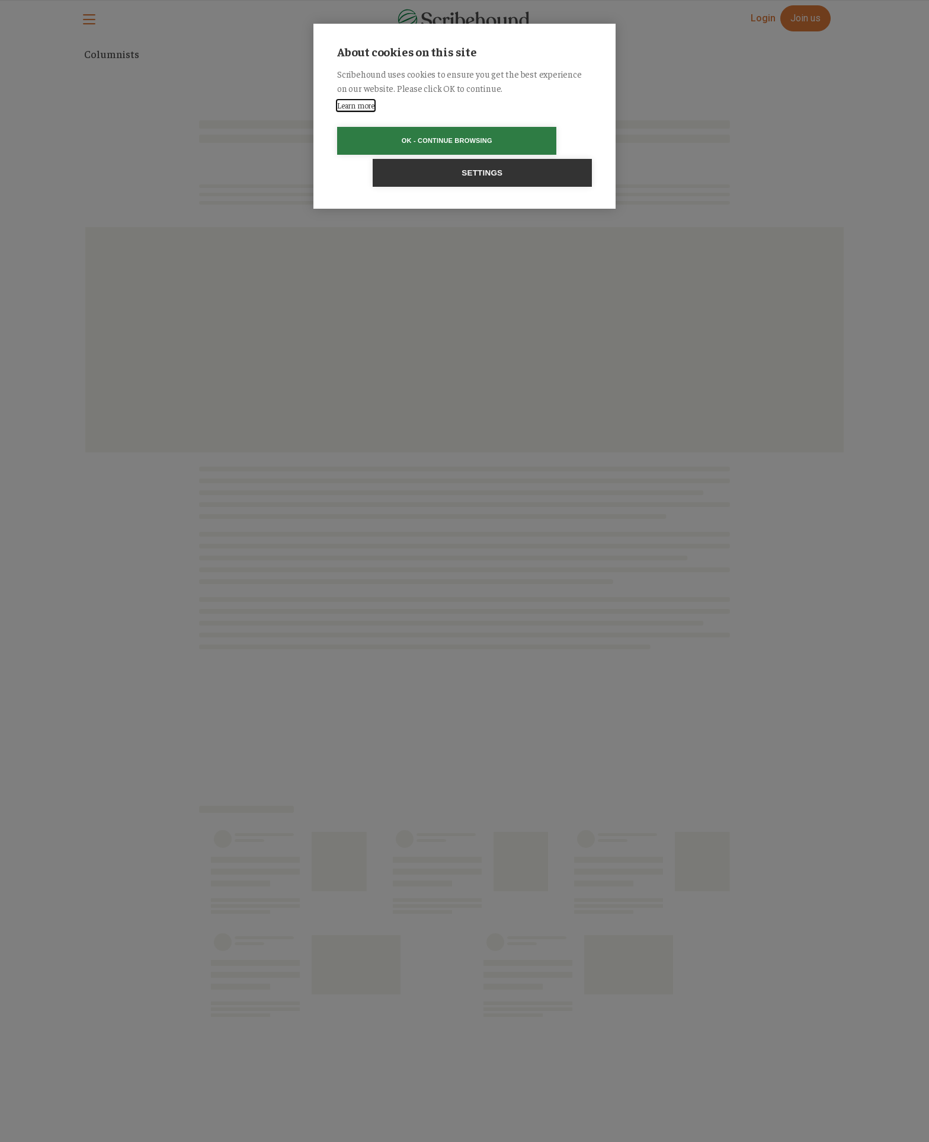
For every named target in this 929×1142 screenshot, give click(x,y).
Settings (532, 140)
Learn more (355, 105)
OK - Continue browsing (396, 140)
